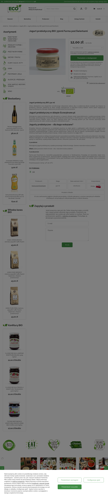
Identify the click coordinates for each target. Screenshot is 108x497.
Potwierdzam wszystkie (70, 487)
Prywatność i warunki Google (40, 483)
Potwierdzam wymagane (69, 480)
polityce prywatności (18, 481)
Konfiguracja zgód (94, 480)
